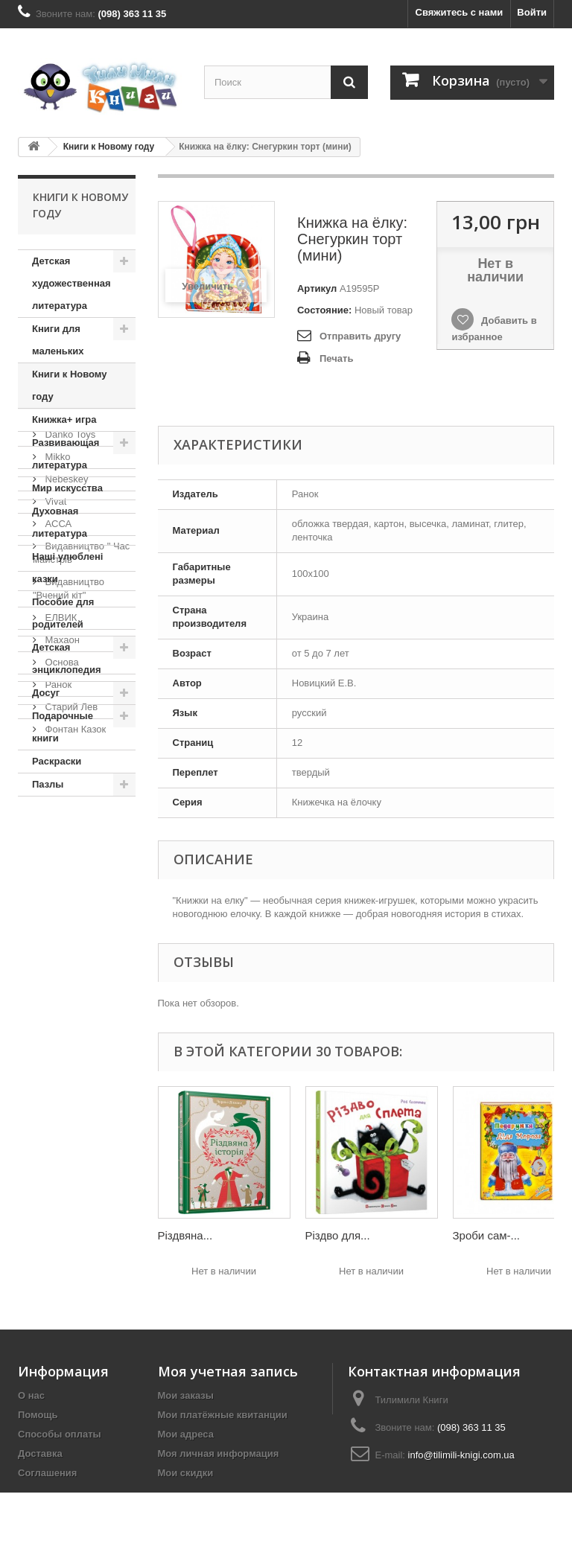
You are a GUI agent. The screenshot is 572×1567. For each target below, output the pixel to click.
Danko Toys (68, 881)
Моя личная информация (218, 1453)
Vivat (54, 948)
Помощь (37, 1414)
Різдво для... (337, 1235)
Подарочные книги (62, 727)
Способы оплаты (59, 1434)
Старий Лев (70, 1153)
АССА (57, 970)
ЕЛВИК (59, 1064)
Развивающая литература (65, 453)
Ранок (57, 1131)
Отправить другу (360, 336)
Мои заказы (186, 1395)
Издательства (75, 841)
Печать (336, 358)
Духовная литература (59, 522)
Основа (60, 1108)
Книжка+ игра (64, 419)
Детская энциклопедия (66, 658)
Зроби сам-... (487, 1235)
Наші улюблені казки (67, 567)
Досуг (46, 692)
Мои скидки (186, 1472)
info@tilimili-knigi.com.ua (461, 1455)
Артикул (317, 288)
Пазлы (47, 784)
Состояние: (324, 310)
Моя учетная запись (228, 1371)
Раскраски (56, 761)
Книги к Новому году (109, 146)
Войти (532, 12)
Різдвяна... (185, 1235)
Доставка (40, 1453)
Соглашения (47, 1472)
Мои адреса (186, 1434)
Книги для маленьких (58, 340)
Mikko (56, 903)
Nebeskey (65, 925)
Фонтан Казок (74, 1175)
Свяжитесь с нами (459, 12)
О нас (31, 1395)
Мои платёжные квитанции (222, 1414)
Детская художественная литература (71, 283)
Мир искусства (67, 488)
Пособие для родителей (63, 613)
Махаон (61, 1086)
